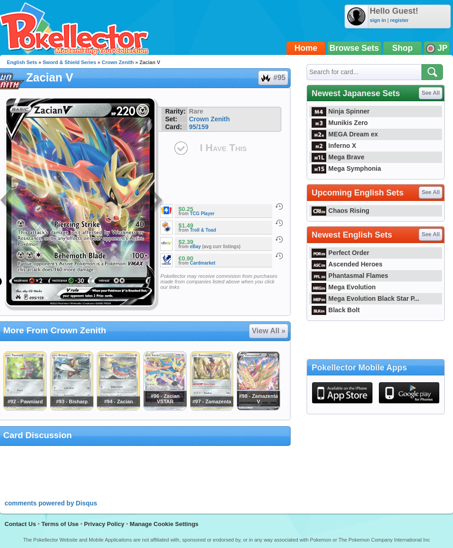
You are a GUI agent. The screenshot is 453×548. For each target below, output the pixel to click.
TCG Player (202, 213)
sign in (378, 20)
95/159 (199, 126)
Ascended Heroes (347, 264)
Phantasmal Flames (350, 275)
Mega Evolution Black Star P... (366, 298)
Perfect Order (340, 252)
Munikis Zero (340, 122)
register (399, 20)
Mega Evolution (344, 287)
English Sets (22, 62)
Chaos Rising (340, 210)
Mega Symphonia (346, 168)
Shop (402, 48)
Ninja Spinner (341, 111)
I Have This (223, 147)
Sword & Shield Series (69, 62)
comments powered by (51, 503)
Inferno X (334, 145)
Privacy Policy (104, 524)
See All (430, 93)
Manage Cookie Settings (164, 524)
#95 (273, 78)
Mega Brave (338, 157)
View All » (269, 331)
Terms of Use (59, 524)
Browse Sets (354, 48)
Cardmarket (203, 263)
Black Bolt (336, 310)
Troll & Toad (203, 230)
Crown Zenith (118, 62)
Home (306, 48)
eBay (195, 246)
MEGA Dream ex (345, 134)
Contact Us (20, 524)
